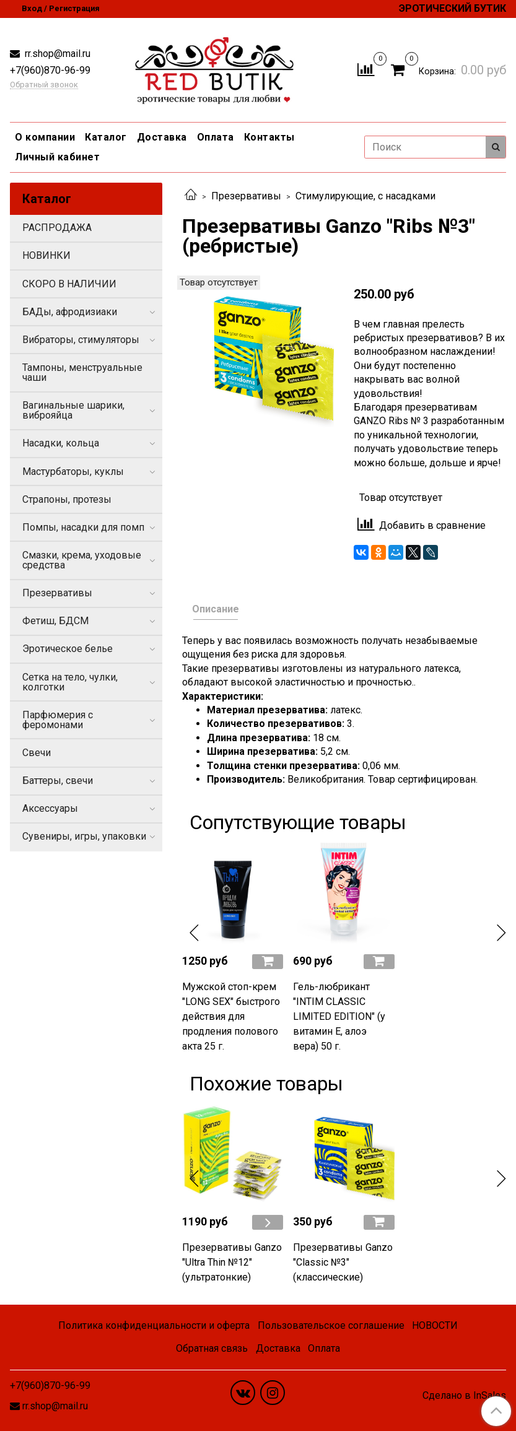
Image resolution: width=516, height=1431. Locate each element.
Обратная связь (212, 1348)
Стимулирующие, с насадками (365, 196)
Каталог (106, 137)
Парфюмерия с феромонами (57, 720)
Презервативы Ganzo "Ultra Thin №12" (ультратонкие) (232, 1262)
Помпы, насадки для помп (83, 527)
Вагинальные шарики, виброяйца (73, 410)
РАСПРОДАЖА (57, 227)
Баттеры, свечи (57, 780)
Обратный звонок (44, 85)
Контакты (269, 137)
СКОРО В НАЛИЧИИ (69, 284)
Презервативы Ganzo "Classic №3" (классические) (343, 1262)
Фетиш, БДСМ (55, 621)
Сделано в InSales (464, 1396)
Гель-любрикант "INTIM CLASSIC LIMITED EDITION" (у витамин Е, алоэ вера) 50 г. (339, 1016)
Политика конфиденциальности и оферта (154, 1325)
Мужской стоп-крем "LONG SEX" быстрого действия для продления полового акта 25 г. (231, 1016)
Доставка (162, 137)
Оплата (215, 137)
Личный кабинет (57, 157)
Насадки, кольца (60, 443)
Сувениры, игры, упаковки (84, 836)
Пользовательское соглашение (331, 1325)
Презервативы (246, 196)
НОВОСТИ (435, 1325)
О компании (45, 137)
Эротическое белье (67, 649)
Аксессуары (50, 808)
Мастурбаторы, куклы (73, 471)
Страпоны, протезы (67, 499)
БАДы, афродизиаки (69, 312)
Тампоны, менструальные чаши (82, 372)
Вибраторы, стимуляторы (80, 340)
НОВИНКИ (46, 255)
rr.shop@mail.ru (56, 53)
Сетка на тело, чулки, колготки (70, 682)
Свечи (36, 753)
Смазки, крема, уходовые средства (81, 560)
